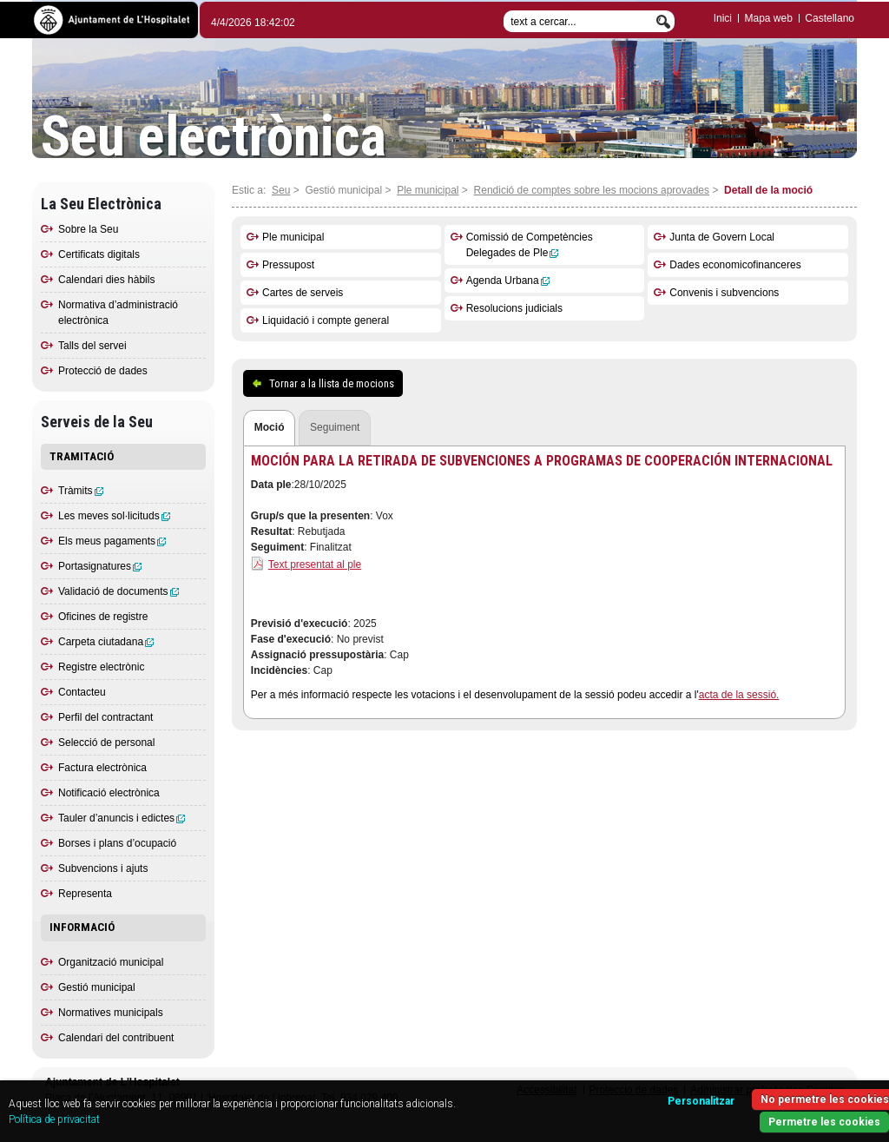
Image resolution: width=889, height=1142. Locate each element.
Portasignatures (100, 566)
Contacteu (82, 692)
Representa (85, 894)
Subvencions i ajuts (103, 868)
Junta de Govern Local (721, 237)
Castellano (829, 18)
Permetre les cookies (824, 1122)
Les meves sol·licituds (114, 516)
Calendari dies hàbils (106, 280)
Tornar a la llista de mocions (331, 383)
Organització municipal (110, 962)
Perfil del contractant (105, 717)
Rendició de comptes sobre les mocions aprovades (591, 190)
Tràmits (80, 491)
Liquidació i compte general (325, 320)
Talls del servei (92, 346)
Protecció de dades (103, 371)
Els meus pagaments (112, 541)
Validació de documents (118, 591)
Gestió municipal (96, 987)
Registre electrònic (101, 667)
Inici (723, 18)
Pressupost (288, 265)
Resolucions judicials (514, 308)
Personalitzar (701, 1101)
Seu (281, 190)
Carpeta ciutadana (106, 642)
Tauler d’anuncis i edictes (121, 818)
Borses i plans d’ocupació (117, 843)
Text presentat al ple (314, 564)
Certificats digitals (99, 254)
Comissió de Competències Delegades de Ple (529, 245)
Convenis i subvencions (724, 293)
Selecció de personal (106, 742)
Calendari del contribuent (116, 1038)
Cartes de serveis (302, 293)
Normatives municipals (110, 1013)
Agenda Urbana (508, 280)
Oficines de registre (103, 617)
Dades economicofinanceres (734, 265)
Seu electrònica (213, 137)
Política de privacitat (54, 1119)
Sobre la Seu (88, 229)
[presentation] (269, 428)
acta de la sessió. (739, 695)
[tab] (269, 428)
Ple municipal (427, 190)
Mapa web (768, 18)
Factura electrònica (102, 768)
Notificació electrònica (109, 793)
